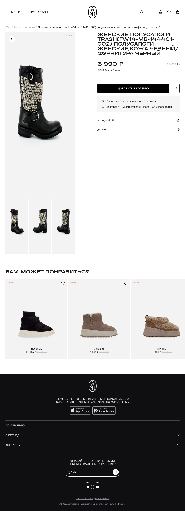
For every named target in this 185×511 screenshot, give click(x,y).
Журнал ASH (38, 12)
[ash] (92, 12)
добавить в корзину (133, 88)
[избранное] (169, 12)
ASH (7, 27)
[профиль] (160, 12)
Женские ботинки (24, 27)
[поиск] (141, 12)
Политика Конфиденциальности (92, 498)
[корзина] (178, 12)
